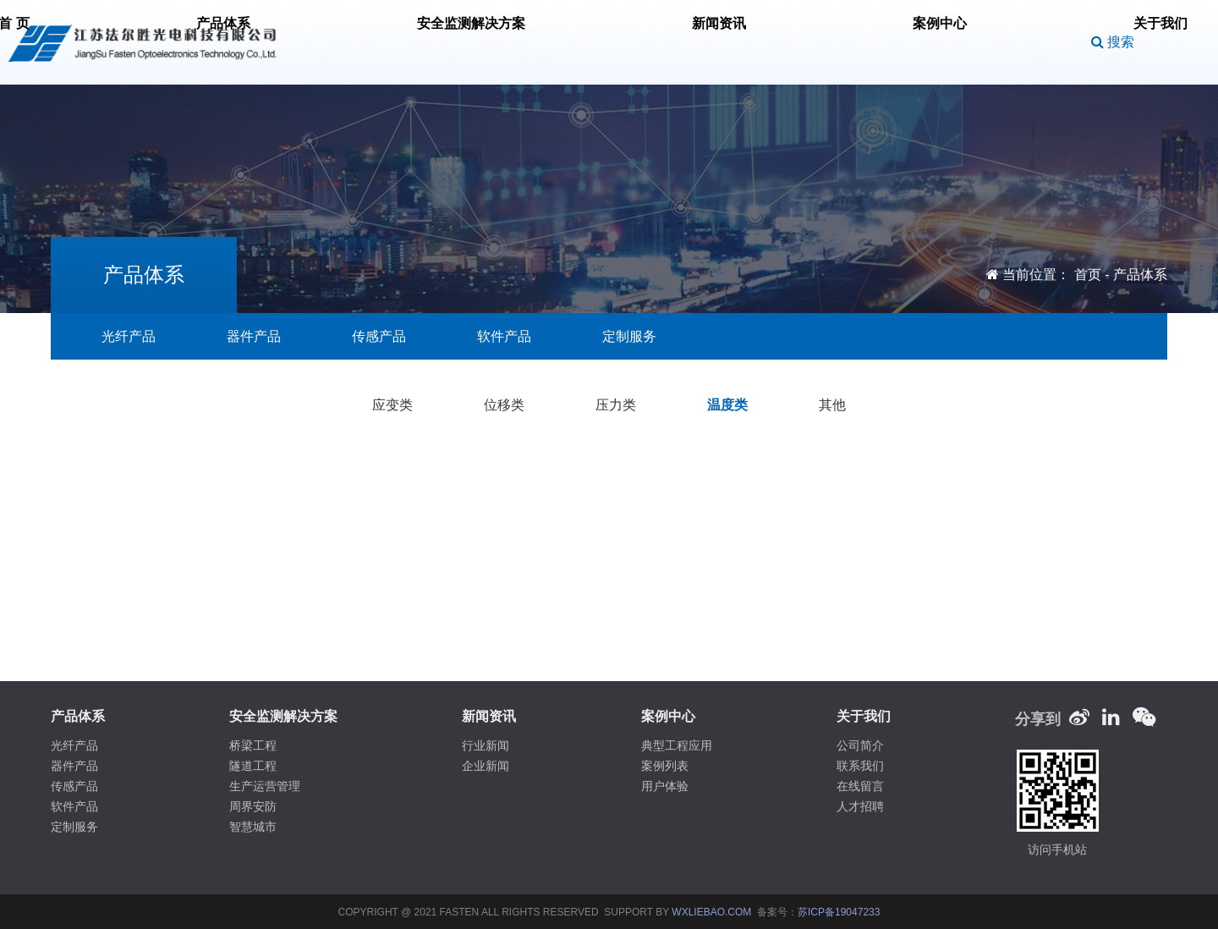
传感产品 (379, 336)
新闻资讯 (698, 42)
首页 (1087, 274)
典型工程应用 (676, 745)
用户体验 (665, 786)
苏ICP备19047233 (839, 912)
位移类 (504, 405)
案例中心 (787, 42)
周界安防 (253, 806)
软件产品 (504, 336)
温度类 (727, 405)
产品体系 (463, 42)
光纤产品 (129, 336)
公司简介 (860, 745)
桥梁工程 (253, 745)
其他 (832, 405)
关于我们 (878, 42)
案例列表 (665, 765)
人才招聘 (860, 806)
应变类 (392, 405)
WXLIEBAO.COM (711, 912)
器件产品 (254, 336)
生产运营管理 (264, 786)
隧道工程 (253, 765)
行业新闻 (485, 745)
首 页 (384, 42)
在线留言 (860, 786)
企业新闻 (485, 765)
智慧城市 (253, 826)
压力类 (615, 405)
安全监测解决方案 (580, 42)
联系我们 (860, 765)
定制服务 (629, 336)
